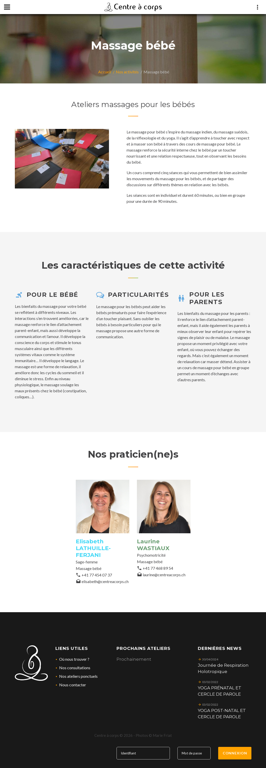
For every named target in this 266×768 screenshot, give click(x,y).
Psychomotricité (151, 555)
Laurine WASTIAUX (153, 545)
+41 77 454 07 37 (97, 574)
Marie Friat (162, 735)
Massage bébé (88, 568)
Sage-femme (87, 561)
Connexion (235, 753)
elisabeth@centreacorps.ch (105, 581)
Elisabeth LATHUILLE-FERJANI (93, 548)
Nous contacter (72, 684)
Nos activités (127, 71)
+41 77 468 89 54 (158, 568)
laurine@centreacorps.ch (164, 574)
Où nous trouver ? (74, 659)
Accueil (104, 71)
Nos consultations (74, 667)
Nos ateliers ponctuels (78, 676)
